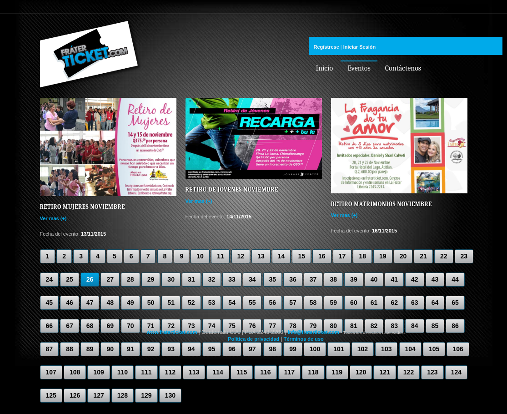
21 (423, 256)
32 (212, 279)
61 (374, 302)
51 (171, 302)
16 (322, 256)
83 (394, 325)
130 (170, 395)
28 (130, 279)
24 (49, 279)
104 (410, 349)
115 (241, 372)
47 (90, 302)
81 (353, 325)
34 (252, 279)
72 (171, 325)
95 (212, 349)
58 (313, 302)
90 (110, 349)
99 (292, 349)
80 (333, 325)
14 (281, 256)
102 (362, 349)
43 (435, 279)
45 (49, 302)
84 (414, 325)
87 (49, 349)
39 (353, 279)
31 (191, 279)
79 (313, 325)
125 (51, 395)
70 (130, 325)
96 (232, 349)
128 (122, 395)
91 (130, 349)
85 (435, 325)
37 (313, 279)
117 (289, 372)
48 (110, 302)
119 (337, 372)
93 (171, 349)
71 (151, 325)
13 (261, 256)
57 (292, 302)
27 (110, 279)
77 (272, 325)
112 (170, 372)
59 (333, 302)
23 (464, 256)
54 (232, 302)
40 (374, 279)
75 (232, 325)
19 (383, 256)
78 (292, 325)
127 (98, 395)
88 (69, 349)
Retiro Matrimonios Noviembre (381, 204)
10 (200, 256)
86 (455, 325)
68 (90, 325)
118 (313, 372)
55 (252, 302)
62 (394, 302)
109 (98, 372)
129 (146, 395)
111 (146, 372)
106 (457, 349)
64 (435, 302)
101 (338, 349)
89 (90, 349)
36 (292, 279)
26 (90, 279)
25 (69, 279)
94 (191, 349)
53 (212, 302)
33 (232, 279)
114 (217, 372)
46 (69, 302)
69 (110, 325)
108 (75, 372)
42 (414, 279)
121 (384, 372)
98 (272, 349)
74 (212, 325)
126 (75, 395)
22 (443, 256)
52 (191, 302)
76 (252, 325)
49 (130, 302)
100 (315, 349)
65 (455, 302)
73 (191, 325)
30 (171, 279)
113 (194, 372)
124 (456, 372)
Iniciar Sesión (359, 47)
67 (69, 325)
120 (361, 372)
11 (220, 256)
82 (374, 325)
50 (151, 302)
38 (333, 279)
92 (151, 349)
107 (51, 372)
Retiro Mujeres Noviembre (82, 206)
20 (403, 256)
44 (455, 279)
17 (342, 256)
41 (394, 279)
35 (272, 279)
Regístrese (326, 47)
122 (408, 372)
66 (49, 325)
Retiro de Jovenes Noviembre (232, 189)
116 (265, 372)
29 (151, 279)
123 (432, 372)
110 (122, 372)
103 (386, 349)
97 (252, 349)
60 (353, 302)
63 (414, 302)
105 (434, 349)
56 (272, 302)
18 (362, 256)
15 (301, 256)
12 (241, 256)
